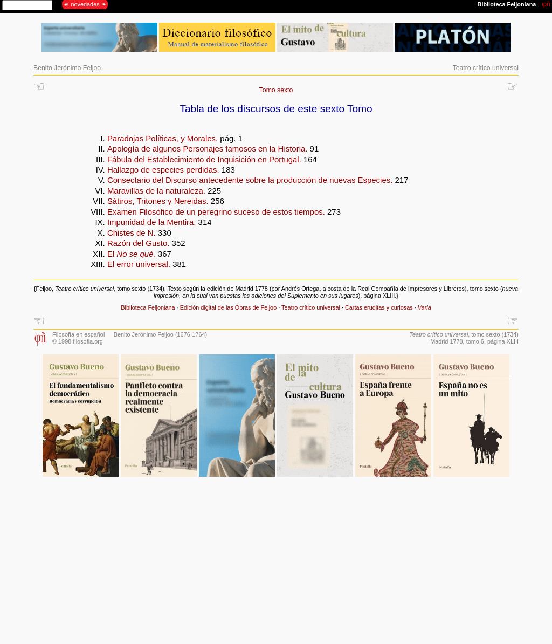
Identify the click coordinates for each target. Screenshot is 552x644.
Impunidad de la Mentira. (151, 222)
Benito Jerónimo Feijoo (67, 68)
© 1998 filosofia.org (77, 341)
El (131, 253)
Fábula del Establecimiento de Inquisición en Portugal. (204, 159)
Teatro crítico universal (486, 68)
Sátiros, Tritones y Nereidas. (158, 200)
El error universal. (138, 264)
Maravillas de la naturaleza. (156, 190)
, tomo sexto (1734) (464, 334)
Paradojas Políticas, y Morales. (162, 138)
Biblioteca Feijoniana (148, 307)
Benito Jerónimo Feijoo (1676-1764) (161, 334)
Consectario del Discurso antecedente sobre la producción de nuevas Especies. (250, 179)
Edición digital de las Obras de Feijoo (228, 307)
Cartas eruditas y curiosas (379, 307)
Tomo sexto (276, 90)
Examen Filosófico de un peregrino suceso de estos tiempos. (216, 211)
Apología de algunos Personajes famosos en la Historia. (207, 148)
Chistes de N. (131, 232)
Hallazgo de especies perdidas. (163, 169)
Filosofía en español (78, 334)
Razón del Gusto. (138, 243)
